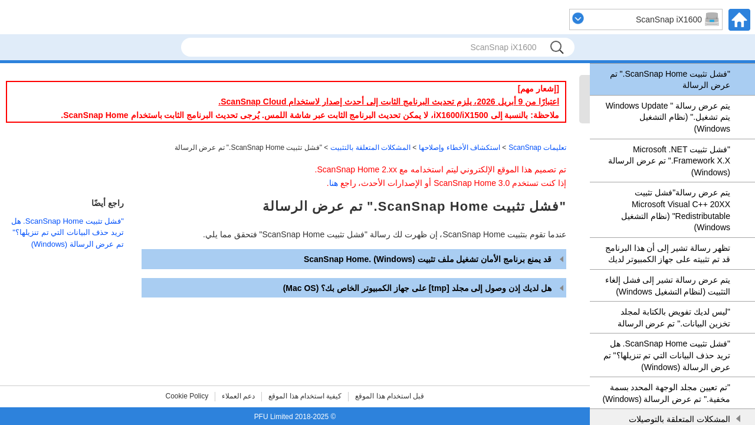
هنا (333, 183)
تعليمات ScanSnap (537, 147)
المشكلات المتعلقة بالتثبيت (370, 147)
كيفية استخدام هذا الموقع (305, 396)
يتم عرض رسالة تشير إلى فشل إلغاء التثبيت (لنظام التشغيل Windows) (667, 285)
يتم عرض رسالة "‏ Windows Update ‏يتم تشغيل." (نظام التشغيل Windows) (668, 117)
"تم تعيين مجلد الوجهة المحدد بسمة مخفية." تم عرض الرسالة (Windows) (666, 393)
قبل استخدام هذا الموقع (389, 396)
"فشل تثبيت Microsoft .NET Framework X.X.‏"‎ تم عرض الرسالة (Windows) (669, 161)
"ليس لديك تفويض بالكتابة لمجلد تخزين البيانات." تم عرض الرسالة (674, 317)
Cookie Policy (187, 396)
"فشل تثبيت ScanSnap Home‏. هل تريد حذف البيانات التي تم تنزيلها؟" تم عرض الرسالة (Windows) (666, 355)
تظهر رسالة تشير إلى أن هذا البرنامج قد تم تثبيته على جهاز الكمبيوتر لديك (667, 253)
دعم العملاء (238, 396)
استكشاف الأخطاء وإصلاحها (459, 147)
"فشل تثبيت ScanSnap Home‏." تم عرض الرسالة (670, 79)
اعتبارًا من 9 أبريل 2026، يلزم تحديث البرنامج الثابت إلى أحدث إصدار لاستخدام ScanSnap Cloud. (388, 101)
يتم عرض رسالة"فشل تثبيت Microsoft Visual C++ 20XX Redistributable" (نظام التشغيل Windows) (675, 210)
